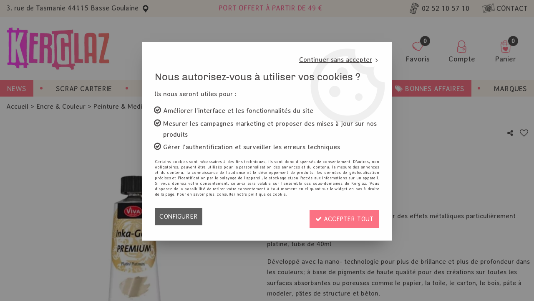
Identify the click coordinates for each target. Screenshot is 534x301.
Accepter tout (342, 216)
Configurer (179, 216)
